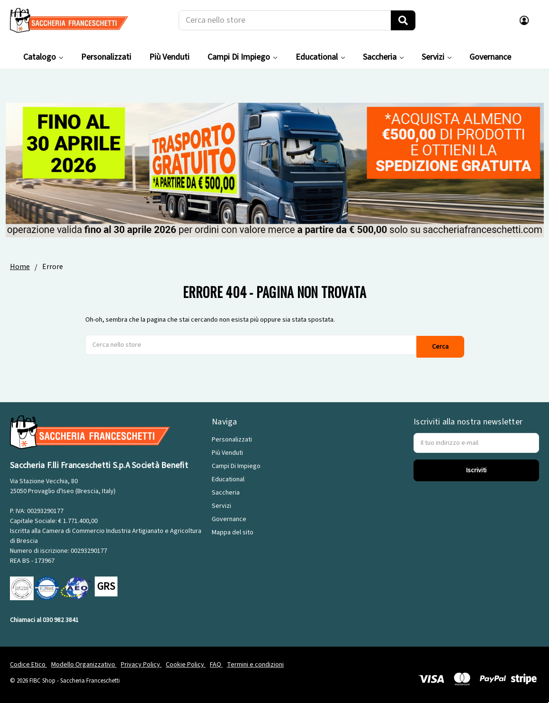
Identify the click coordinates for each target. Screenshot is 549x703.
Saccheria (383, 57)
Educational (320, 57)
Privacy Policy (141, 662)
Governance (490, 57)
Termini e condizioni (255, 662)
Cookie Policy (186, 662)
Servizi (436, 57)
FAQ (216, 662)
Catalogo (43, 57)
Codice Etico (28, 662)
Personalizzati (106, 57)
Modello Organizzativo (84, 662)
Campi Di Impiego (242, 57)
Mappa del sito (232, 530)
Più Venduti (169, 57)
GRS (106, 584)
